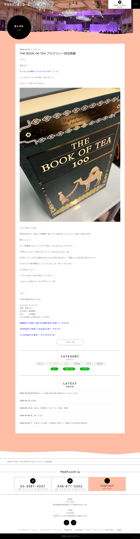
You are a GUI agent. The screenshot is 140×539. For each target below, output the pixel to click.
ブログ (66, 364)
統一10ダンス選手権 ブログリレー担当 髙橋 (44, 408)
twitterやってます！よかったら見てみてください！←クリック (44, 323)
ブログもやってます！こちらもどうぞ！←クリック (40, 329)
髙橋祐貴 (36, 49)
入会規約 (119, 530)
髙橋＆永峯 (69, 369)
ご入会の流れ (78, 530)
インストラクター (46, 530)
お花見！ (29, 401)
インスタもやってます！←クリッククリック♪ (38, 335)
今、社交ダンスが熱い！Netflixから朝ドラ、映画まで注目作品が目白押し (54, 423)
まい (54, 369)
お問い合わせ (109, 530)
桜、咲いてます (31, 415)
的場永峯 (77, 364)
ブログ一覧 (70, 342)
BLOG (16, 462)
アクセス (88, 530)
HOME (9, 462)
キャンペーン (58, 530)
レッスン (35, 530)
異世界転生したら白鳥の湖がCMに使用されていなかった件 (48, 393)
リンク (101, 530)
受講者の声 (68, 530)
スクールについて (24, 530)
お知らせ (40, 364)
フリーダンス (53, 364)
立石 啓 (88, 364)
